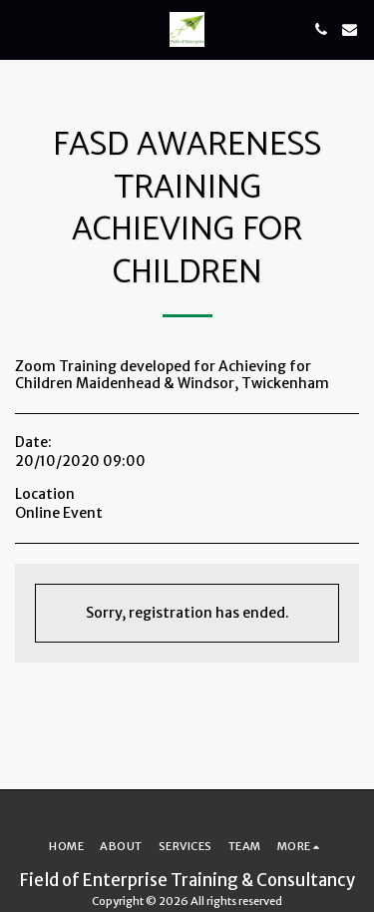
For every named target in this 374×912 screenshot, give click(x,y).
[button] (22, 28)
